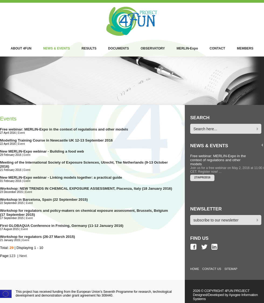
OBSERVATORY (153, 48)
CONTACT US (211, 268)
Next (23, 256)
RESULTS (89, 48)
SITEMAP (230, 268)
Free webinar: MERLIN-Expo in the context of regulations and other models (218, 160)
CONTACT (217, 48)
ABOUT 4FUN (21, 48)
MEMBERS (245, 48)
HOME (194, 268)
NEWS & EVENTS (56, 48)
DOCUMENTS (118, 48)
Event (21, 132)
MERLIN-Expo (187, 48)
